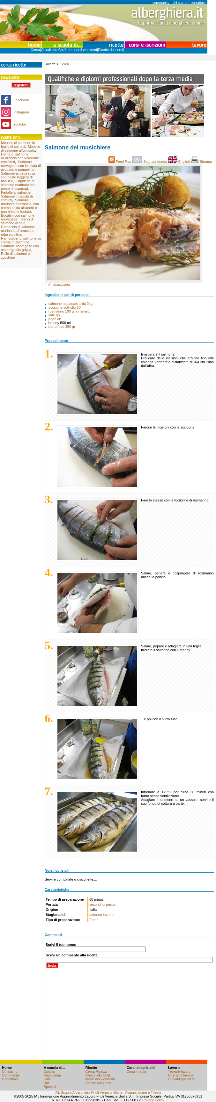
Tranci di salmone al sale (17, 221)
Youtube (19, 124)
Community (11, 1075)
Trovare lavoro (179, 1071)
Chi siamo (10, 1071)
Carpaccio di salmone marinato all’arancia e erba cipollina (18, 230)
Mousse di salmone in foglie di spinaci (18, 144)
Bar (46, 1083)
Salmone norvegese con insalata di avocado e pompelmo (21, 165)
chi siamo (180, 2)
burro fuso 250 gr (61, 326)
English (179, 161)
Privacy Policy (153, 1100)
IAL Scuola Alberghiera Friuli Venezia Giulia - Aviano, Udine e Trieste (108, 1092)
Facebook (21, 100)
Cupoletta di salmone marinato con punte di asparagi (18, 185)
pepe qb (54, 319)
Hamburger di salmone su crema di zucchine (21, 240)
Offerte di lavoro (180, 1075)
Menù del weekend (100, 1079)
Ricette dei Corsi (98, 1083)
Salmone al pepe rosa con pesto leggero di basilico (18, 177)
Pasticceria (52, 1075)
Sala (47, 1079)
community (161, 2)
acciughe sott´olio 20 (64, 307)
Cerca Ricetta (96, 1071)
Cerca (35, 50)
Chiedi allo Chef (53, 50)
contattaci (197, 2)
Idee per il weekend (82, 50)
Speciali (50, 1087)
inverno (109, 915)
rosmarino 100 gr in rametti (69, 311)
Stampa (202, 161)
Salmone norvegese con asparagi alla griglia (20, 248)
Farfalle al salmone (16, 192)
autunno (95, 915)
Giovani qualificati (181, 1079)
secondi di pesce (102, 904)
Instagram (21, 112)
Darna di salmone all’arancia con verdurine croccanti (20, 158)
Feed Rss (120, 161)
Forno (94, 920)
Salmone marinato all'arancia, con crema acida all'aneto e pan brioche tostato (20, 205)
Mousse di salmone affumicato (20, 148)
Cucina (49, 1071)
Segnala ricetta (150, 161)
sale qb (54, 315)
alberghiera (61, 284)
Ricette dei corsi (110, 50)
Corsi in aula (136, 1071)
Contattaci (10, 1079)
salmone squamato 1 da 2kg (70, 304)
